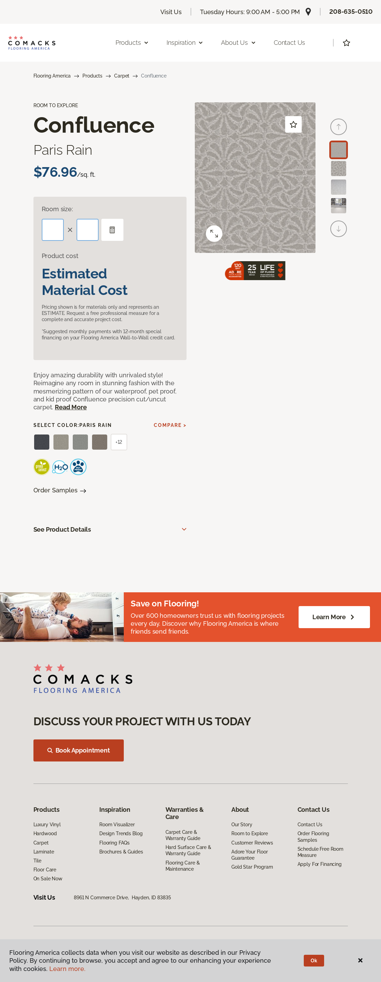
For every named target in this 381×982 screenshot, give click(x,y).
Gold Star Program (252, 867)
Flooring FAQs (114, 843)
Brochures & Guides (121, 852)
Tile (37, 860)
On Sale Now (47, 878)
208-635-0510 (351, 11)
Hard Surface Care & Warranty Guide (188, 850)
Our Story (241, 824)
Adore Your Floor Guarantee (249, 855)
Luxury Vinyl (47, 824)
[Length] (53, 230)
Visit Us (171, 12)
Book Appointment (78, 750)
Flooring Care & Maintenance (183, 866)
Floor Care (45, 869)
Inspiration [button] (185, 42)
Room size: (57, 209)
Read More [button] (71, 407)
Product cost (60, 255)
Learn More (334, 617)
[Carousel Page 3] (338, 187)
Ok (314, 960)
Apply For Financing (320, 864)
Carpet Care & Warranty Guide (183, 835)
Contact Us (289, 42)
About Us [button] (238, 42)
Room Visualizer (117, 824)
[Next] (338, 229)
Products (92, 76)
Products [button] (132, 42)
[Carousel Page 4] (338, 205)
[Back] (338, 127)
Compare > (170, 425)
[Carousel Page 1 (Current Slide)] (338, 150)
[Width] (88, 230)
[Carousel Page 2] (338, 168)
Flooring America (52, 76)
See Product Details (62, 529)
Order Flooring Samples (313, 836)
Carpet (121, 76)
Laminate (43, 852)
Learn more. (67, 968)
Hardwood (45, 833)
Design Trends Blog (120, 833)
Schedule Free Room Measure (320, 852)
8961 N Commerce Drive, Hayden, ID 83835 (122, 897)
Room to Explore (249, 833)
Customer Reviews (252, 843)
